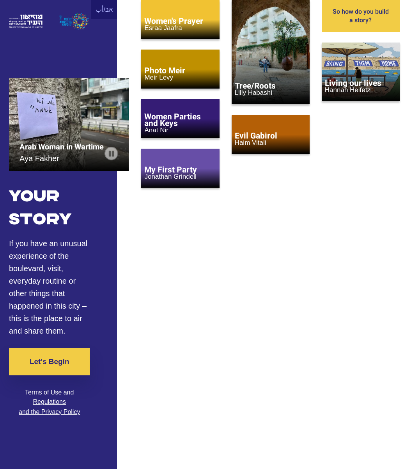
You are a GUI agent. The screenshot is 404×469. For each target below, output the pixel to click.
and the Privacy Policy (49, 412)
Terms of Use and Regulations (49, 397)
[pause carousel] (111, 153)
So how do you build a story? (361, 16)
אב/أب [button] (104, 9)
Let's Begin (49, 361)
